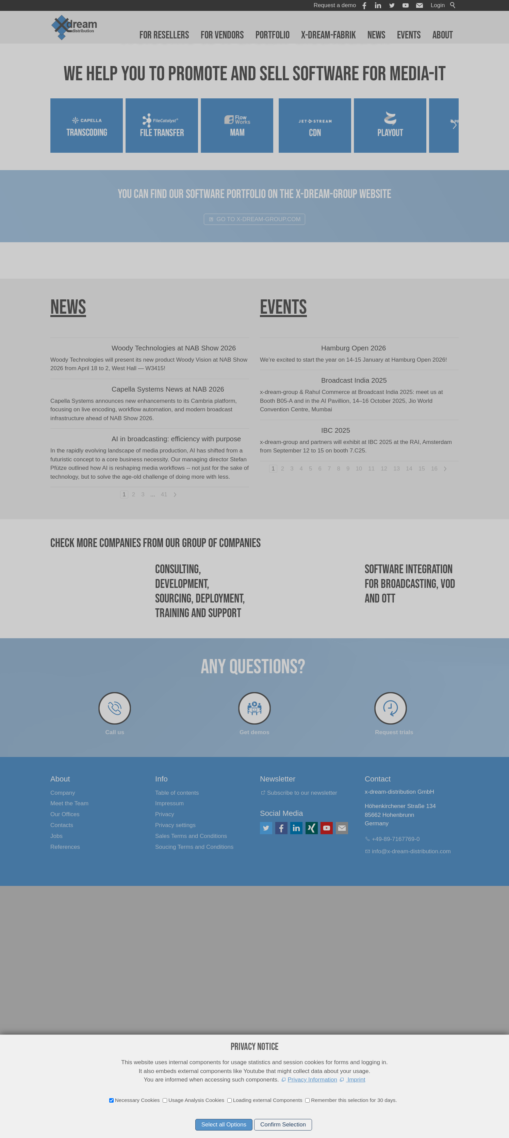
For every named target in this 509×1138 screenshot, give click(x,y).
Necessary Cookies (137, 1100)
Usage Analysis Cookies (196, 1100)
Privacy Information (313, 1079)
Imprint (355, 1079)
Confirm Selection (283, 1124)
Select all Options (223, 1124)
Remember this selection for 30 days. (354, 1100)
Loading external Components (267, 1100)
